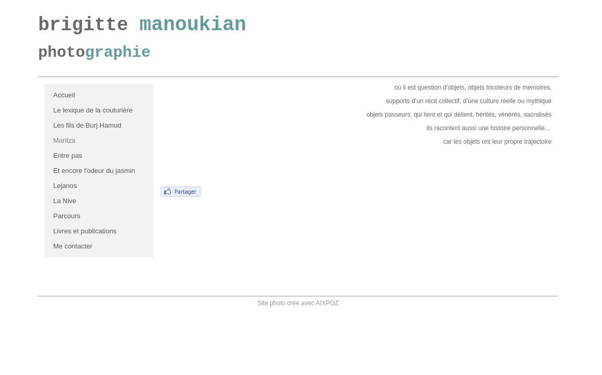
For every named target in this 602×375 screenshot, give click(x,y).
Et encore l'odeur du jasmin (94, 170)
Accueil (64, 95)
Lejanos (65, 186)
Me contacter (72, 246)
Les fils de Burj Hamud (87, 125)
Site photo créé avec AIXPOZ (297, 303)
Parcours (66, 216)
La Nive (64, 201)
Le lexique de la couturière (93, 110)
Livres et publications (84, 231)
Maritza (64, 140)
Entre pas (67, 155)
